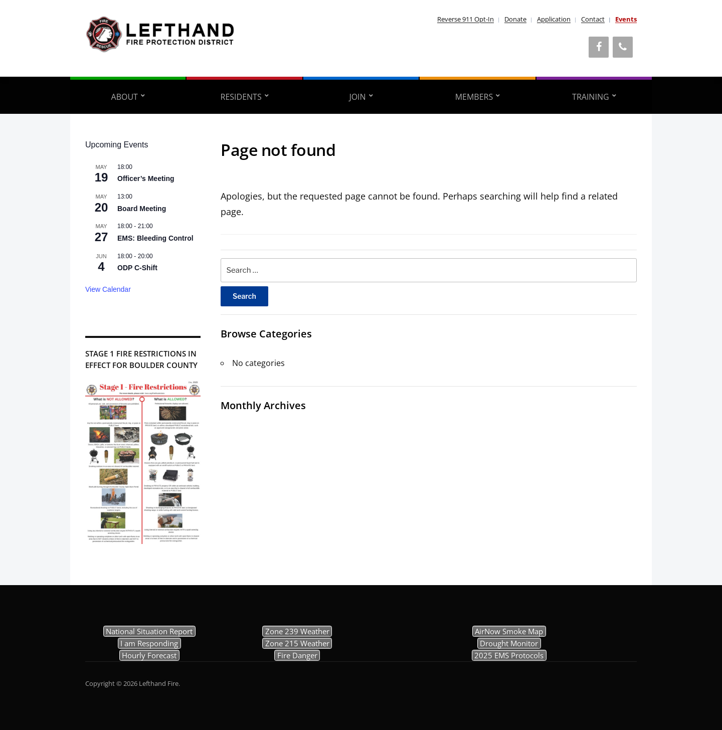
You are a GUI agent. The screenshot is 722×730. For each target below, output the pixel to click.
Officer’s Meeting (145, 178)
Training (590, 96)
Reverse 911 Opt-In (465, 19)
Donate (515, 19)
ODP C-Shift (137, 268)
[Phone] (623, 47)
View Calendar (108, 289)
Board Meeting (141, 209)
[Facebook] (599, 47)
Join (357, 96)
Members (474, 96)
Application (554, 19)
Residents (241, 96)
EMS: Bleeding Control (155, 238)
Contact (593, 19)
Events (626, 19)
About (124, 96)
